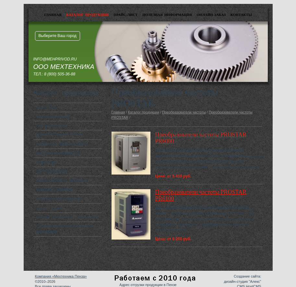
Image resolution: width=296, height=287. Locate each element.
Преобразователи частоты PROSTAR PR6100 (200, 195)
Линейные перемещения (59, 198)
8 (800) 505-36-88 (59, 74)
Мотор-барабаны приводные (62, 180)
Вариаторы (47, 162)
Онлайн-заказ (211, 15)
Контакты (241, 15)
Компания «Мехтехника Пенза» (61, 276)
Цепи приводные (52, 171)
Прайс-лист (125, 15)
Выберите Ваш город (58, 35)
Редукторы (46, 107)
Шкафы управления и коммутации (68, 217)
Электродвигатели (53, 116)
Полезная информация (167, 15)
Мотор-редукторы (52, 125)
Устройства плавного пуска (61, 144)
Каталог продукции (87, 15)
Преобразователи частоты (60, 134)
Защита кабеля (50, 208)
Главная (52, 15)
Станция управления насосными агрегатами (66, 229)
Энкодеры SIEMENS (55, 189)
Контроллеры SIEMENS (58, 153)
